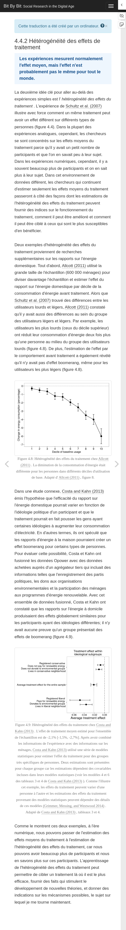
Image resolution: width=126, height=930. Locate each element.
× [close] (106, 25)
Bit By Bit (39, 6)
